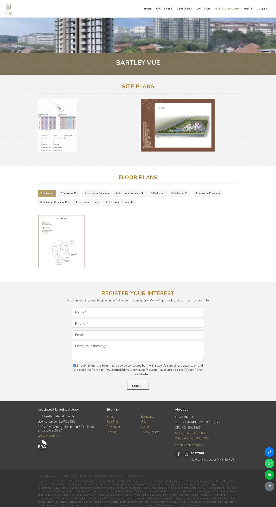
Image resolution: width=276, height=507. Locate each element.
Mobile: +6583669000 (190, 433)
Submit (138, 386)
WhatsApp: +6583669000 (192, 438)
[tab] (47, 193)
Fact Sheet (113, 422)
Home (110, 417)
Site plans (147, 417)
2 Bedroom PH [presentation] (69, 193)
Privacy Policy (150, 432)
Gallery (145, 427)
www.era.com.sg (48, 436)
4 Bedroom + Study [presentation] (87, 202)
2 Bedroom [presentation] (46, 193)
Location (112, 432)
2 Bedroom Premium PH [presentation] (130, 193)
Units (144, 422)
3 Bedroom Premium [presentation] (208, 193)
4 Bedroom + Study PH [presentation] (119, 202)
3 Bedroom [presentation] (157, 193)
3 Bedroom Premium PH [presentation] (54, 202)
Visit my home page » (188, 445)
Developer (113, 427)
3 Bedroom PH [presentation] (180, 193)
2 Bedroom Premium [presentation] (97, 193)
